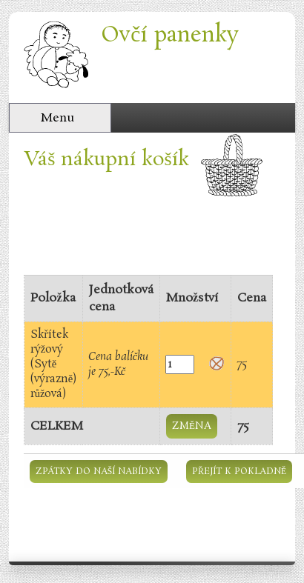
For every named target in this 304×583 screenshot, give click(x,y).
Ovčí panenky (170, 35)
